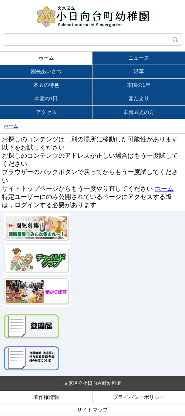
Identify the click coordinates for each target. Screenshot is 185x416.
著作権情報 (46, 397)
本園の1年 (139, 85)
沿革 (139, 71)
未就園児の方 (138, 112)
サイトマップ (92, 410)
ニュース (138, 58)
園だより (138, 98)
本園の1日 (46, 98)
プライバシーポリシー (139, 397)
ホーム (46, 58)
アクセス (46, 112)
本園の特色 (46, 85)
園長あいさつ (46, 71)
